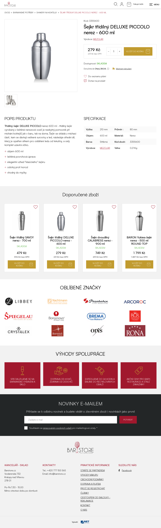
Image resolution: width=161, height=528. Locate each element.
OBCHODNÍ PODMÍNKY (92, 479)
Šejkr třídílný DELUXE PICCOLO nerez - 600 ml (61, 240)
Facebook (125, 470)
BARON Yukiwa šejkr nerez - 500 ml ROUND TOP (139, 240)
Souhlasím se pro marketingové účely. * (63, 428)
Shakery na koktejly (46, 12)
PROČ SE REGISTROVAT (92, 488)
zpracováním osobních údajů (57, 428)
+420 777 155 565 (56, 470)
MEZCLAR (98, 39)
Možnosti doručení (121, 68)
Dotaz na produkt (94, 80)
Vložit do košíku (138, 51)
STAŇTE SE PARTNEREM (92, 470)
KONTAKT (85, 505)
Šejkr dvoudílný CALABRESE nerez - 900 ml (100, 240)
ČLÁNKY (84, 493)
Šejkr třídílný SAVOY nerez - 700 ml (22, 239)
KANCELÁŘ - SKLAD (16, 465)
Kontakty (49, 465)
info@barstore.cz (57, 473)
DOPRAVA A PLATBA (90, 484)
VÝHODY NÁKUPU (89, 475)
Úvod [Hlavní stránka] (7, 12)
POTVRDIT (127, 419)
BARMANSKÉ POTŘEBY (23, 12)
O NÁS (83, 509)
